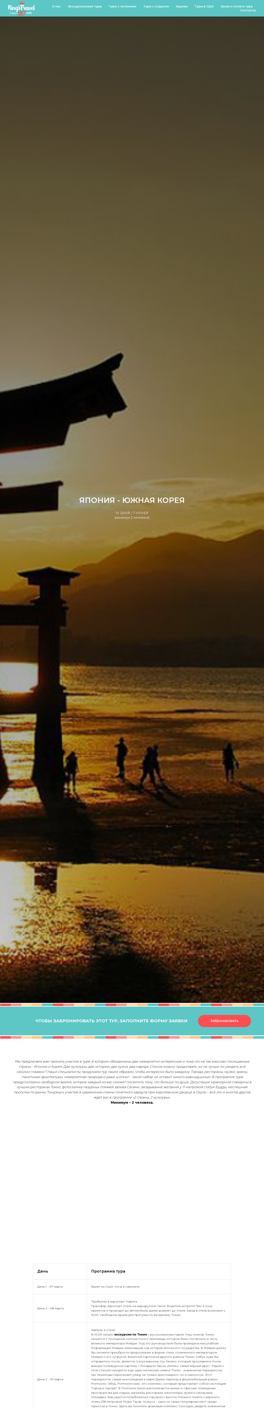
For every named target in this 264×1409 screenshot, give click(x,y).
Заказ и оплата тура (237, 6)
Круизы (182, 6)
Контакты (248, 10)
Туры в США (204, 6)
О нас (56, 6)
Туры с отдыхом (156, 6)
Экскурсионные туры (85, 6)
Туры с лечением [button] (122, 6)
